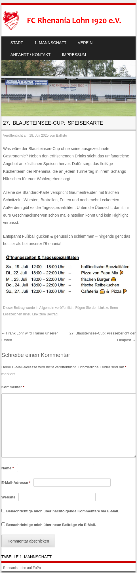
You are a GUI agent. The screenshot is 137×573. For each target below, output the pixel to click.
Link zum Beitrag (45, 314)
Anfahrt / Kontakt (30, 54)
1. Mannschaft (50, 42)
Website (8, 497)
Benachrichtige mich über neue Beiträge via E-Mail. (51, 525)
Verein (85, 42)
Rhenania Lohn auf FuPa (22, 568)
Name (7, 468)
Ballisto (61, 135)
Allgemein (46, 308)
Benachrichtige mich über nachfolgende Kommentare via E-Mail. (62, 511)
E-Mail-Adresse (16, 482)
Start (16, 42)
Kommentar (12, 387)
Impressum (74, 54)
